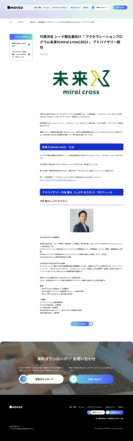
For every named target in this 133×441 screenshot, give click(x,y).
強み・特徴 (37, 8)
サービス (46, 8)
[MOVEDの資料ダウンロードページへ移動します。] (96, 412)
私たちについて (75, 8)
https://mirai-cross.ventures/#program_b (57, 180)
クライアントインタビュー (60, 8)
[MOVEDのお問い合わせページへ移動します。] (114, 412)
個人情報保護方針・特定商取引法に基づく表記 (109, 418)
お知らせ (85, 8)
